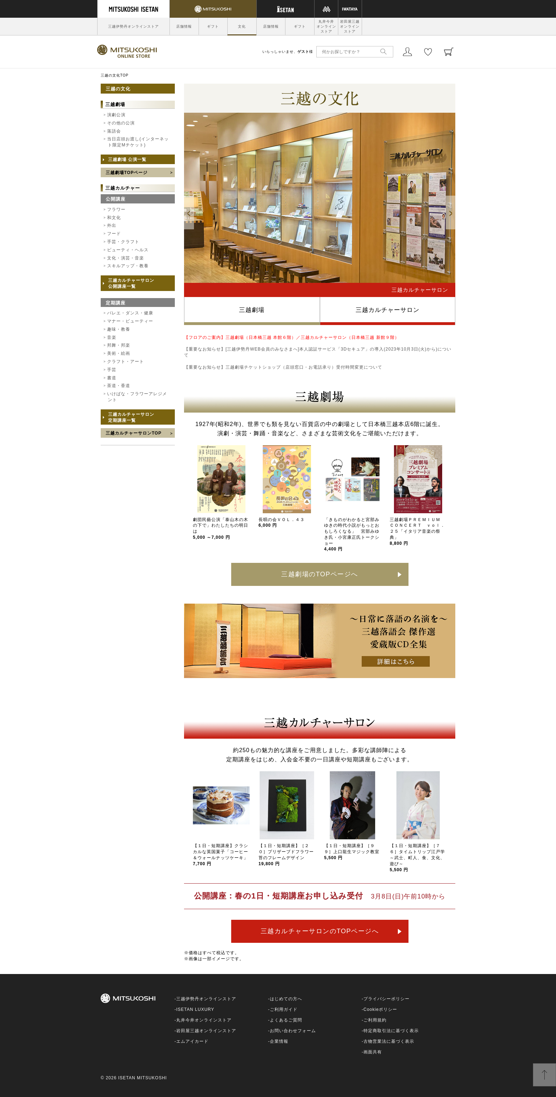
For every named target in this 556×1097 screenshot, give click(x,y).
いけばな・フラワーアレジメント (137, 396)
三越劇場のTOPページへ (319, 574)
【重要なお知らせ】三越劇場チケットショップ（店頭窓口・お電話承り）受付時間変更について (283, 367)
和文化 (114, 217)
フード (114, 233)
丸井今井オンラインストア (326, 26)
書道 (111, 377)
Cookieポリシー (380, 1009)
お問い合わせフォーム (293, 1030)
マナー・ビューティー (130, 321)
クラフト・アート (125, 361)
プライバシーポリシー (386, 998)
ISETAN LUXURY (195, 1009)
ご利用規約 (375, 1020)
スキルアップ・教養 (128, 265)
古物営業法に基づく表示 (388, 1041)
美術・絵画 (118, 353)
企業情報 (279, 1041)
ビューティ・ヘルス (128, 249)
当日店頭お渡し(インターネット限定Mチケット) (138, 141)
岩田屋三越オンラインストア (350, 26)
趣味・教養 (118, 329)
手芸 (111, 369)
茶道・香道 (118, 385)
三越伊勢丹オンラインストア (133, 26)
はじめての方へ (286, 998)
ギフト (213, 26)
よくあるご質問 (286, 1020)
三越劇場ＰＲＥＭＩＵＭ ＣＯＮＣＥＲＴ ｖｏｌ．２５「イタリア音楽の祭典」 (417, 531)
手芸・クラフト (123, 241)
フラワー (116, 209)
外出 (111, 225)
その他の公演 (121, 123)
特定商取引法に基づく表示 (391, 1030)
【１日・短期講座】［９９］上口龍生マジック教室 (351, 851)
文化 (242, 26)
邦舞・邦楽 (118, 345)
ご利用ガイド (284, 1009)
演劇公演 (116, 114)
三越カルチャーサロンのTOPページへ (320, 931)
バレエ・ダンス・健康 (130, 312)
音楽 (111, 337)
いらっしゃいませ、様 (287, 52)
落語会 (114, 131)
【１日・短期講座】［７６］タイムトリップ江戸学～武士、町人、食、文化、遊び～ (417, 857)
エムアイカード (192, 1041)
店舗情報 (184, 26)
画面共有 (372, 1052)
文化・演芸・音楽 (125, 258)
